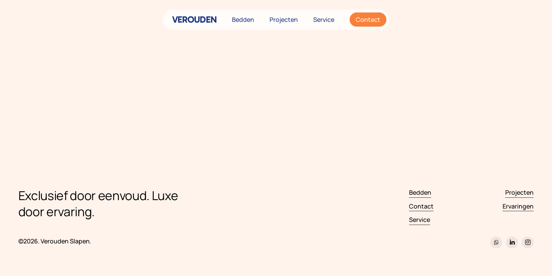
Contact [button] (421, 206)
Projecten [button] (519, 192)
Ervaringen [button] (518, 206)
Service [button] (419, 219)
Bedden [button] (420, 192)
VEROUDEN (194, 19)
